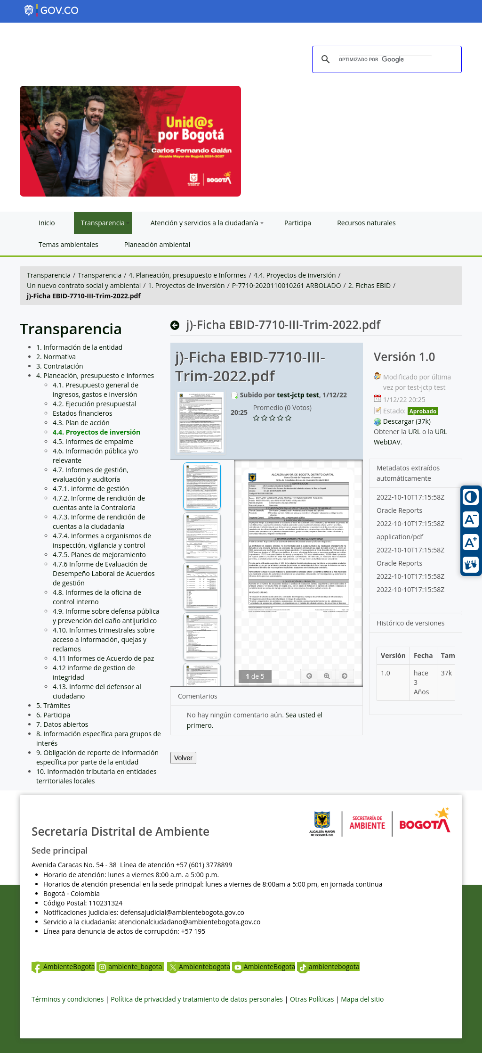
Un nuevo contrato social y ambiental (84, 285)
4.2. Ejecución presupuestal (95, 403)
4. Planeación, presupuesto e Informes (187, 275)
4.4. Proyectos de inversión (295, 275)
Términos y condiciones (68, 999)
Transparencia (49, 275)
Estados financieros (82, 413)
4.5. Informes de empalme (93, 441)
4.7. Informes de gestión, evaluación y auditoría (91, 474)
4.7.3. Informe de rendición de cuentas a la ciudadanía (99, 521)
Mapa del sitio (362, 999)
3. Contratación (59, 366)
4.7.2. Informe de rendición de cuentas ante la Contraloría (99, 502)
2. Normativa (56, 356)
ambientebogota (328, 966)
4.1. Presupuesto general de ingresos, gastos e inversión (95, 389)
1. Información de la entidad (79, 347)
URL (414, 431)
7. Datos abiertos (62, 724)
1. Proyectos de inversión (186, 285)
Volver (183, 758)
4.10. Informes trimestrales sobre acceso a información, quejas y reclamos (104, 639)
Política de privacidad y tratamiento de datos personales (197, 999)
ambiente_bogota (130, 966)
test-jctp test (298, 394)
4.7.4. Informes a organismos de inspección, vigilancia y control (102, 540)
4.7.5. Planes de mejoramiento (99, 554)
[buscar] (385, 60)
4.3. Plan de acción (81, 422)
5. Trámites (53, 705)
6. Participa (53, 714)
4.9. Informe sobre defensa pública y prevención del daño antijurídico (106, 616)
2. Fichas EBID (369, 285)
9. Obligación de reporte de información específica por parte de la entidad (97, 757)
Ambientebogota (198, 966)
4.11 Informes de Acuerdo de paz (103, 658)
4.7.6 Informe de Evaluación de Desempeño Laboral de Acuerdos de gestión (104, 573)
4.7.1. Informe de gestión (91, 488)
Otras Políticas (312, 999)
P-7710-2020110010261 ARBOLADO (286, 285)
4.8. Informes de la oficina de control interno (97, 597)
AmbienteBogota (63, 966)
